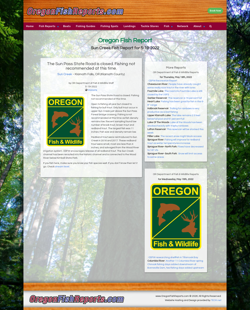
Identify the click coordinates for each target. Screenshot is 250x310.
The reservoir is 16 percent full (185, 98)
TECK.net (216, 300)
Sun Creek (64, 74)
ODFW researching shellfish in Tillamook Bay (173, 257)
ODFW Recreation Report (162, 80)
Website (92, 90)
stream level (62, 166)
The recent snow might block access (181, 136)
